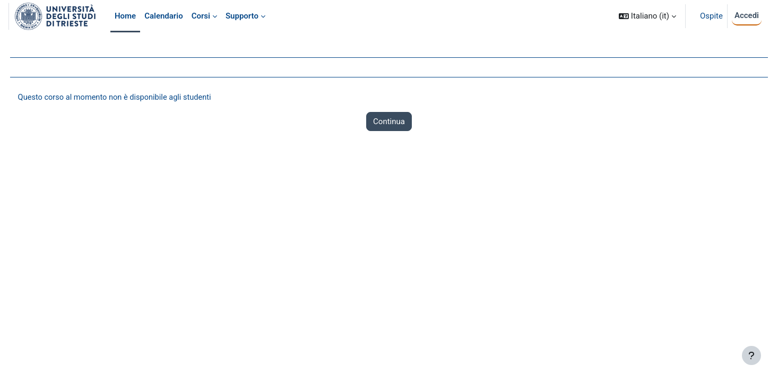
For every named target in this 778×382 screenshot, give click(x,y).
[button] (647, 16)
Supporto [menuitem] (242, 16)
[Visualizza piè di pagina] (751, 355)
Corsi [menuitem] (201, 16)
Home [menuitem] (125, 16)
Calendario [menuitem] (163, 16)
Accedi (746, 15)
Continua (389, 122)
